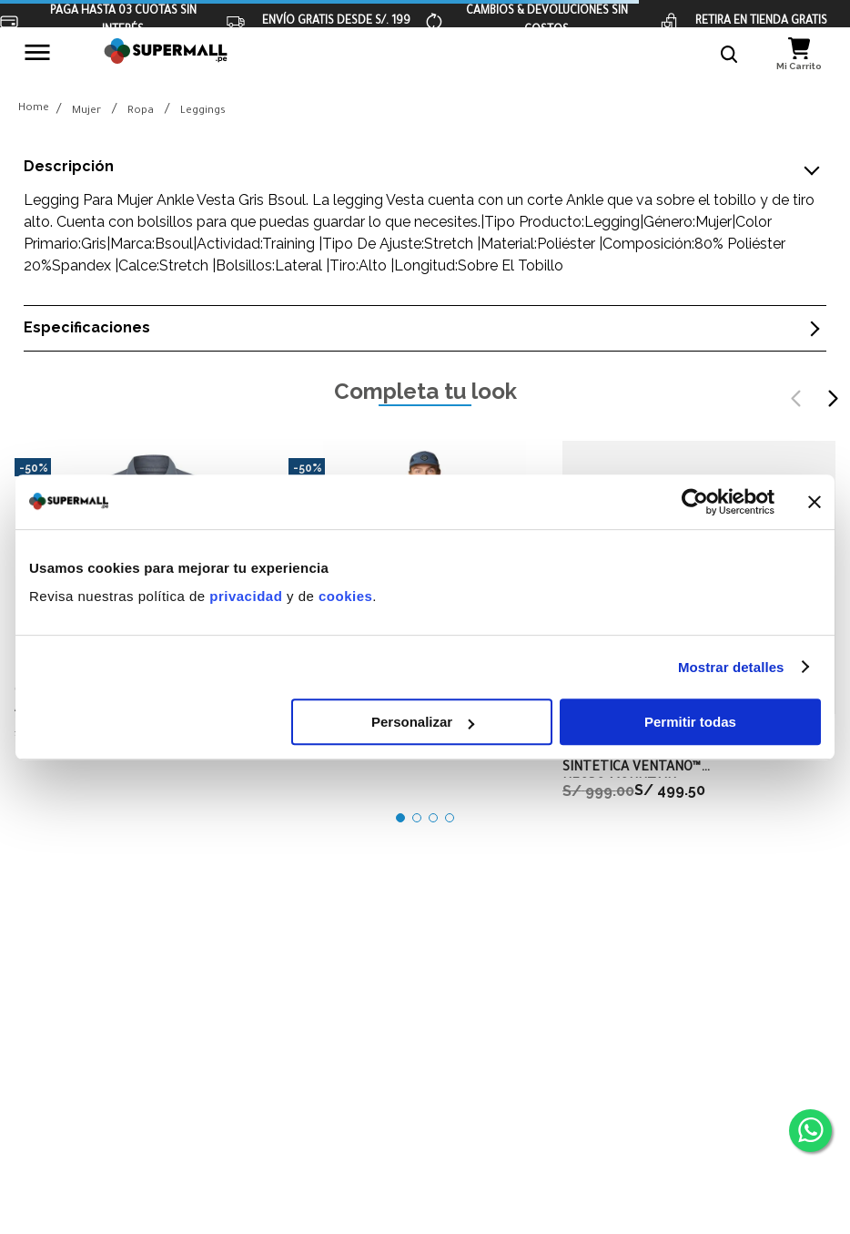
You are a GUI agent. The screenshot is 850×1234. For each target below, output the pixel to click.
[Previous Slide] (796, 398)
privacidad (245, 596)
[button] (730, 55)
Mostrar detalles (731, 667)
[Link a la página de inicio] (34, 109)
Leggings (203, 111)
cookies (345, 596)
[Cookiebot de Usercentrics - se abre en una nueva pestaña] (694, 501)
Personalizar (422, 721)
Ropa (140, 111)
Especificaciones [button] (87, 328)
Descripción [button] (69, 166)
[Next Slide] (832, 398)
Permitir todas (690, 721)
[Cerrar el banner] (814, 501)
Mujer (86, 111)
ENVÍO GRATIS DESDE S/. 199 (336, 21)
